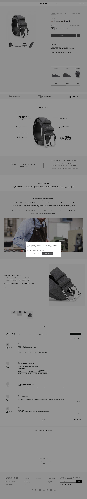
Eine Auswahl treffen (37, 253)
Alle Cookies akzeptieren (48, 253)
